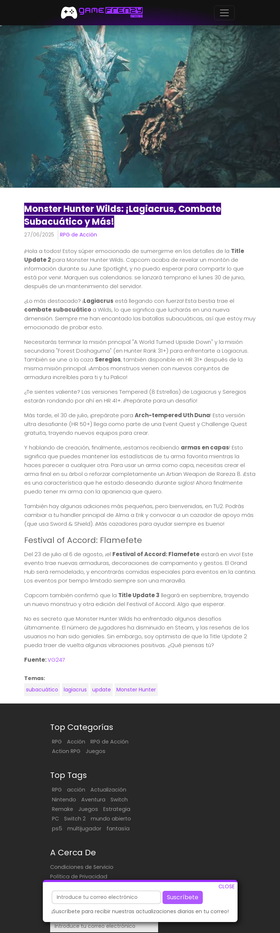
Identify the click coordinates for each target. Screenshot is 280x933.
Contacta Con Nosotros (82, 847)
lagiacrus (75, 689)
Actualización (207, 741)
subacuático (42, 689)
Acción (76, 741)
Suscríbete (182, 897)
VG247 (56, 660)
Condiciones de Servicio (81, 828)
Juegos (95, 751)
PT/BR (205, 927)
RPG (57, 741)
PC (186, 770)
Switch (218, 751)
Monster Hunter (136, 689)
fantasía (201, 789)
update (101, 689)
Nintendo (163, 751)
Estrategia (164, 770)
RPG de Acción (78, 234)
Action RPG (66, 751)
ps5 (201, 780)
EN (186, 927)
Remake (161, 760)
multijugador (168, 789)
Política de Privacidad (78, 838)
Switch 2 (206, 770)
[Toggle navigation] (224, 12)
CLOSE (227, 886)
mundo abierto (171, 780)
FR (194, 927)
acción (175, 741)
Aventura (192, 751)
